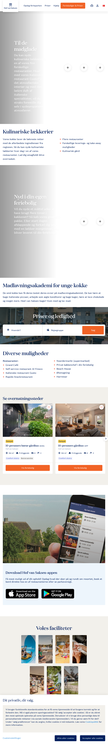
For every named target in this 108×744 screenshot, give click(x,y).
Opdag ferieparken (33, 5)
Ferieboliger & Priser (73, 5)
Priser (48, 5)
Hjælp (56, 5)
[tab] (29, 67)
